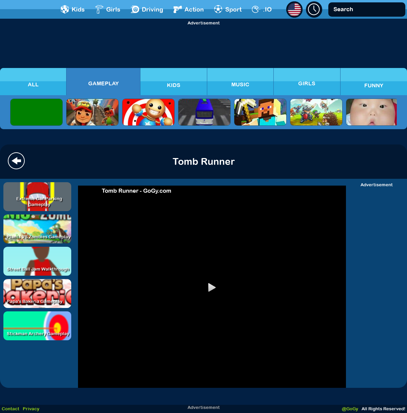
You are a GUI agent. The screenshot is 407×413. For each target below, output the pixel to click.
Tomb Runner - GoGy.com (136, 190)
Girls (107, 9)
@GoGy (350, 408)
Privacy (31, 408)
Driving (147, 9)
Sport (227, 9)
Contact (10, 408)
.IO (262, 9)
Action (188, 9)
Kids (72, 9)
